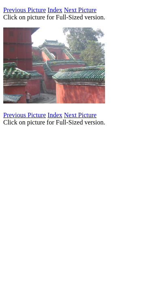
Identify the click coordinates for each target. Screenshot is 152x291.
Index (54, 9)
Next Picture (80, 9)
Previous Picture (24, 9)
